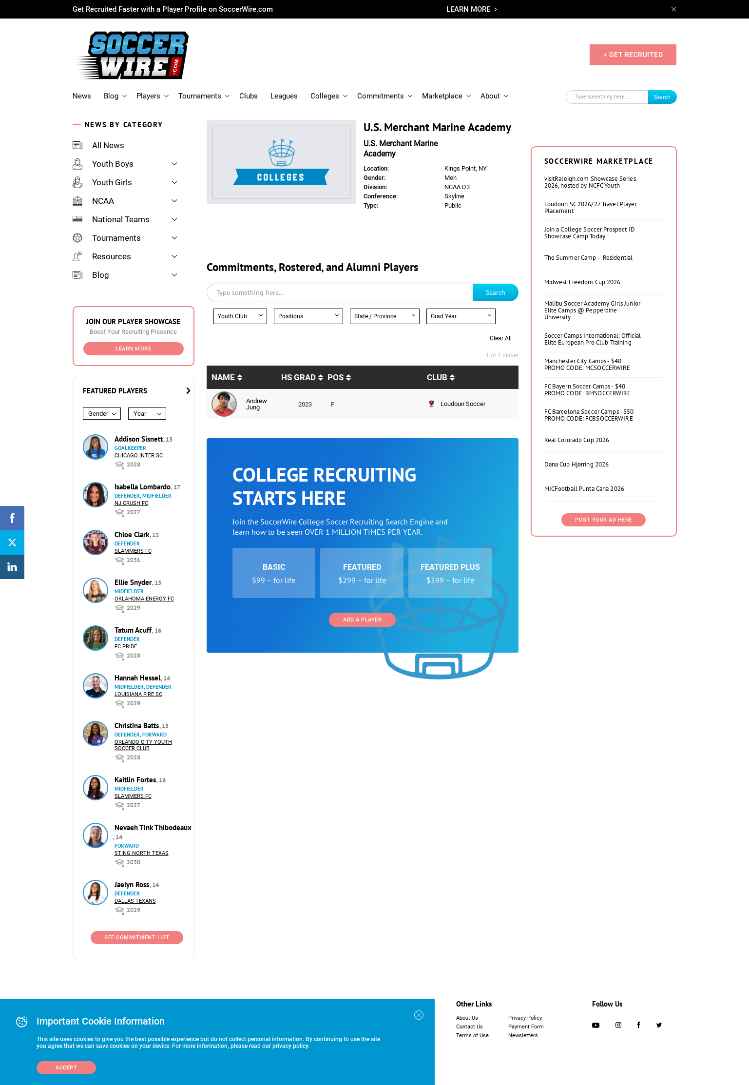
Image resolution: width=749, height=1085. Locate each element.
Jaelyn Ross (133, 884)
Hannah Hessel (138, 677)
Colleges (324, 96)
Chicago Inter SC (139, 455)
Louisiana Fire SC (138, 694)
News (82, 96)
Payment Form (526, 1027)
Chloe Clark (133, 534)
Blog (111, 96)
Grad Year (444, 316)
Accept (66, 1068)
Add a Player (362, 620)
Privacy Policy (525, 1018)
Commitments (380, 96)
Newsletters (523, 1035)
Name (223, 377)
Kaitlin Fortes (136, 779)
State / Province (375, 316)
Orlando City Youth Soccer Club (143, 745)
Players (148, 96)
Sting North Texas (142, 853)
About (490, 96)
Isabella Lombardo (144, 486)
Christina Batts (138, 725)
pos (335, 377)
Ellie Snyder (134, 582)
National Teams (111, 219)
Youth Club (232, 316)
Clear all (501, 338)
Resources (102, 256)
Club (437, 377)
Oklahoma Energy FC (144, 599)
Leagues (284, 96)
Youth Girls (102, 182)
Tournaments (199, 96)
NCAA (93, 201)
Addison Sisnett (140, 439)
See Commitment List (137, 937)
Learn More (133, 349)
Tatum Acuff (134, 630)
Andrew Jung (256, 404)
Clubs (248, 96)
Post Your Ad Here (603, 520)
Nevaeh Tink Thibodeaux (153, 827)
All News (98, 145)
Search (662, 96)
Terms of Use (472, 1035)
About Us (467, 1018)
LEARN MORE (468, 9)
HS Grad (298, 377)
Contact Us (469, 1027)
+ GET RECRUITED (633, 54)
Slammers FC (133, 551)
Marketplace (442, 96)
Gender (98, 413)
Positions (290, 316)
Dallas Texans (135, 901)
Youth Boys (103, 164)
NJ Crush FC (131, 503)
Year (140, 413)
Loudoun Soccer (463, 403)
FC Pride (126, 646)
